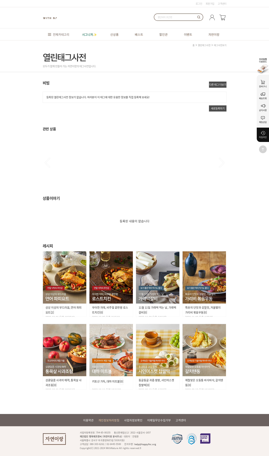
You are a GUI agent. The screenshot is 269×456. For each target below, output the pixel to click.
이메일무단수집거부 (159, 420)
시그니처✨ (89, 34)
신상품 (114, 34)
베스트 (139, 34)
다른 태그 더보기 (217, 84)
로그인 (199, 3)
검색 (198, 17)
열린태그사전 (204, 45)
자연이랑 (213, 34)
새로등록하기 (218, 108)
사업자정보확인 (133, 420)
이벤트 (188, 34)
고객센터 (222, 3)
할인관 (163, 34)
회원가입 (210, 3)
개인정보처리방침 (108, 420)
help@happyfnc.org (145, 444)
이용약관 (88, 420)
